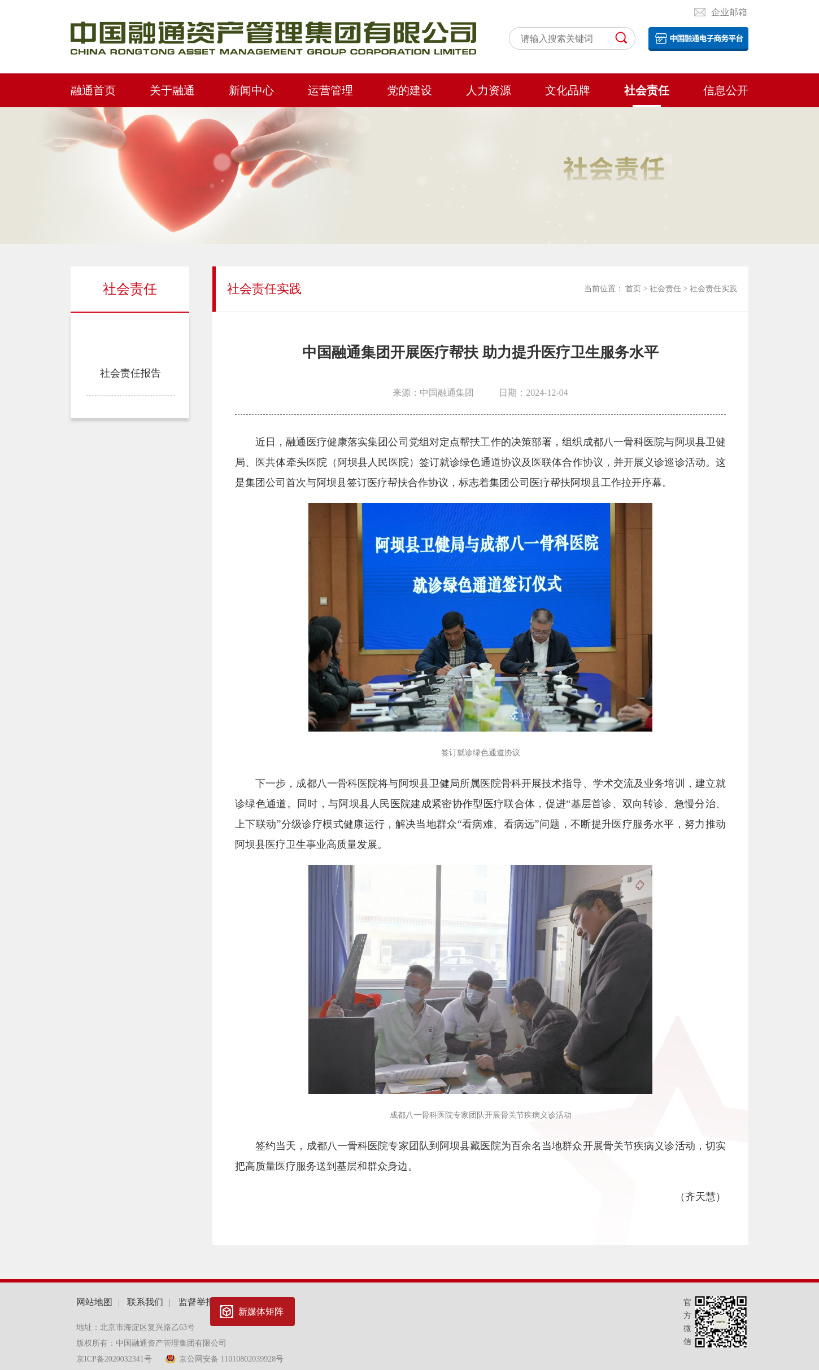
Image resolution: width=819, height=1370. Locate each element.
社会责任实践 (130, 333)
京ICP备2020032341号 (115, 1359)
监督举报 (196, 1302)
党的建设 (409, 90)
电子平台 (698, 39)
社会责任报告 (130, 373)
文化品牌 (567, 90)
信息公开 (725, 90)
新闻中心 (251, 90)
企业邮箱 (729, 12)
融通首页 (93, 90)
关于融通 (172, 90)
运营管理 (330, 90)
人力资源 (488, 90)
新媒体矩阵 (261, 1311)
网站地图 (94, 1302)
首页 (633, 288)
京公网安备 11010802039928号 (231, 1359)
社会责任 (646, 90)
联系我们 (145, 1302)
